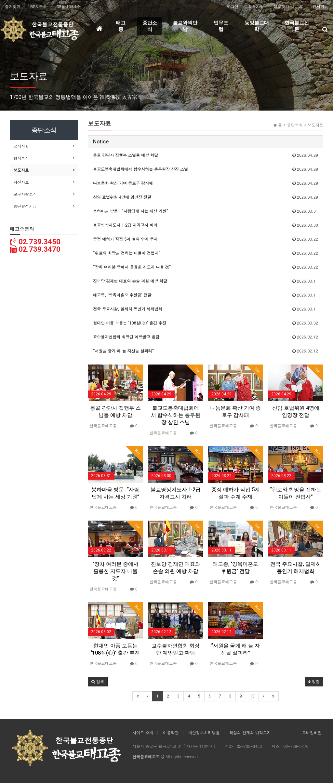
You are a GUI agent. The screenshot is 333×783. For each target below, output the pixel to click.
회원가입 (256, 6)
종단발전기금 (25, 206)
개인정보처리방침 (204, 732)
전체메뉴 (320, 6)
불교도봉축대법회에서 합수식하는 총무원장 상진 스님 (175, 415)
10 (252, 696)
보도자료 (21, 170)
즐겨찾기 (12, 6)
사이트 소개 (142, 732)
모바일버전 (312, 732)
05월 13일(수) (69, 6)
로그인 (232, 6)
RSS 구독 (38, 6)
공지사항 (21, 146)
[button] (98, 681)
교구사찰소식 (25, 194)
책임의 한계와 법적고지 (250, 732)
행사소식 (21, 158)
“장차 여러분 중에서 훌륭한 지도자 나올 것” (115, 571)
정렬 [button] (314, 681)
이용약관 (171, 732)
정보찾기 (281, 6)
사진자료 (21, 182)
